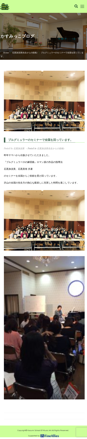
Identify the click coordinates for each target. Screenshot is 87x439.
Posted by (14, 148)
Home (6, 52)
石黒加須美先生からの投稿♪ (25, 52)
